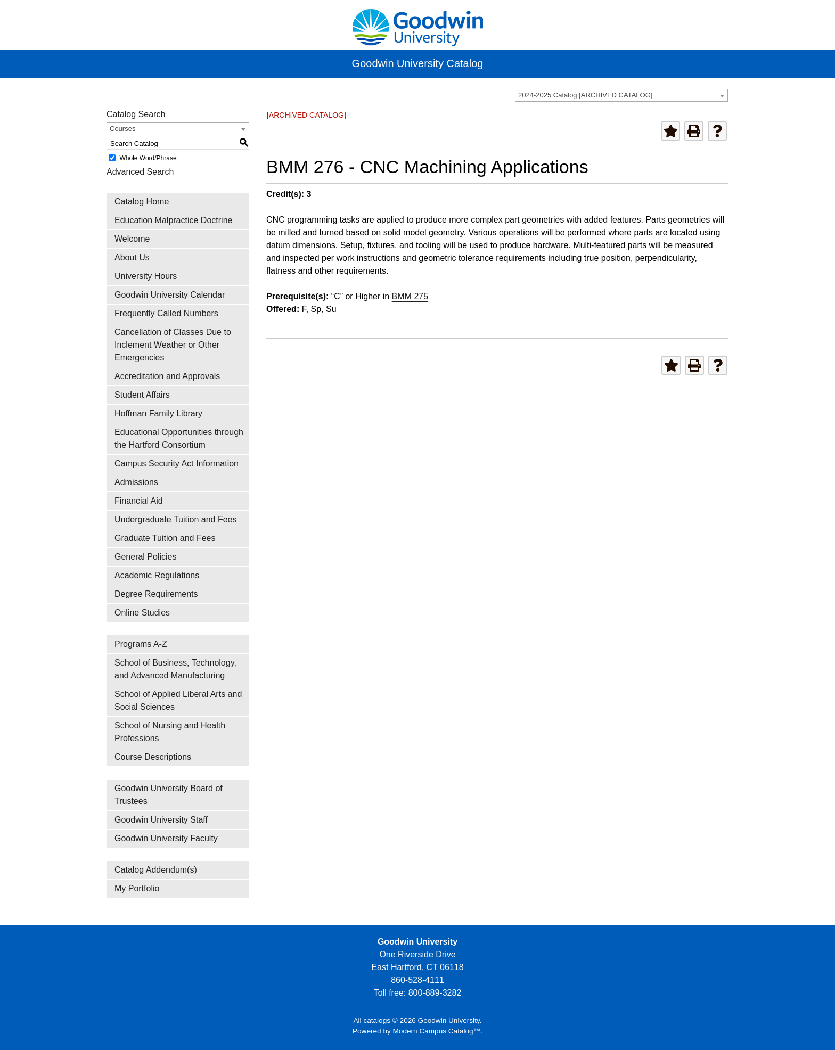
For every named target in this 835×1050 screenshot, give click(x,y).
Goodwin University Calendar (169, 294)
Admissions (136, 482)
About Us (132, 257)
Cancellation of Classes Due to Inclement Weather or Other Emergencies (172, 344)
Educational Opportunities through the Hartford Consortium (178, 438)
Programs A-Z (140, 644)
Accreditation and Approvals (167, 376)
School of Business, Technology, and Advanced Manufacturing (175, 669)
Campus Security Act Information (176, 463)
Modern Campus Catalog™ (437, 1031)
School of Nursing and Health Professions (169, 732)
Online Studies (142, 612)
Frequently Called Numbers (166, 313)
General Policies (145, 556)
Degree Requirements (156, 593)
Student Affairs (142, 394)
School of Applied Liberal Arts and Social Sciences (178, 700)
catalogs (376, 1020)
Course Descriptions (152, 756)
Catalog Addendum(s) (155, 869)
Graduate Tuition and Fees (164, 538)
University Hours (145, 276)
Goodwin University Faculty (166, 838)
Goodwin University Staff (161, 819)
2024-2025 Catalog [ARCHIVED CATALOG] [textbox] (585, 95)
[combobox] (621, 95)
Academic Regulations (156, 575)
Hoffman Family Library (158, 413)
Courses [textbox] (122, 129)
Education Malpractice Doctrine (173, 220)
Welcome (132, 238)
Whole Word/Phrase (147, 158)
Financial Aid (138, 500)
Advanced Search (140, 171)
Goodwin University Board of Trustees (168, 795)
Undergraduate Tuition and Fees (175, 519)
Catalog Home (141, 201)
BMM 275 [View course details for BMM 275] (410, 296)
